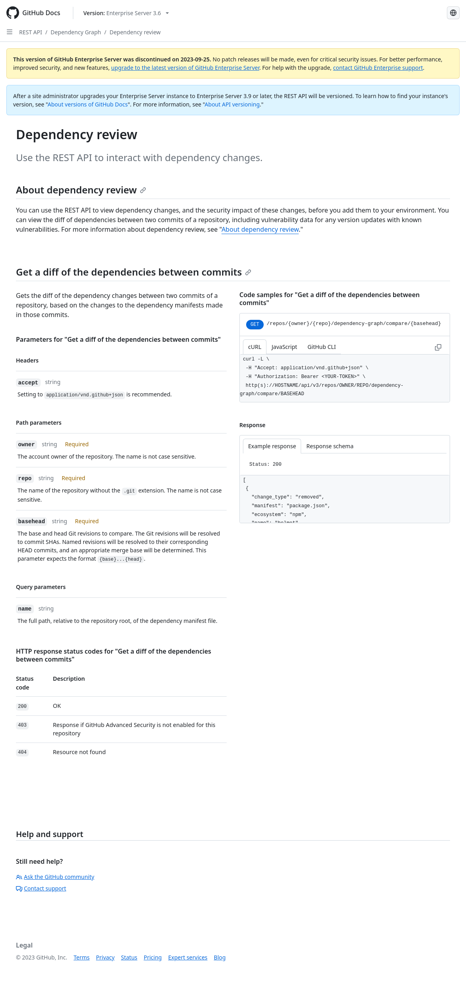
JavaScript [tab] (284, 347)
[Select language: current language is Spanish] (453, 12)
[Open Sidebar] (9, 32)
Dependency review (135, 32)
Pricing (153, 957)
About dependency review (81, 189)
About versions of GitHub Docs (88, 104)
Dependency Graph (76, 32)
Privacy (105, 957)
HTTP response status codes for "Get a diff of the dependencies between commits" (113, 655)
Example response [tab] (272, 446)
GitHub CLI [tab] (321, 347)
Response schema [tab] (329, 446)
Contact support (41, 888)
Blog (220, 957)
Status (129, 957)
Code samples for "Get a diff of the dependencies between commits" (329, 298)
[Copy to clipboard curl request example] (438, 347)
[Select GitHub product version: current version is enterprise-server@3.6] (126, 13)
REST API (30, 32)
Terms (82, 957)
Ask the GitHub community (55, 877)
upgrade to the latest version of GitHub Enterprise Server (185, 67)
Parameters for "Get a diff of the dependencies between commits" (118, 339)
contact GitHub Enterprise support (378, 67)
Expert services (188, 957)
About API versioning (232, 104)
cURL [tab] (254, 347)
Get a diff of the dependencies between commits (133, 271)
